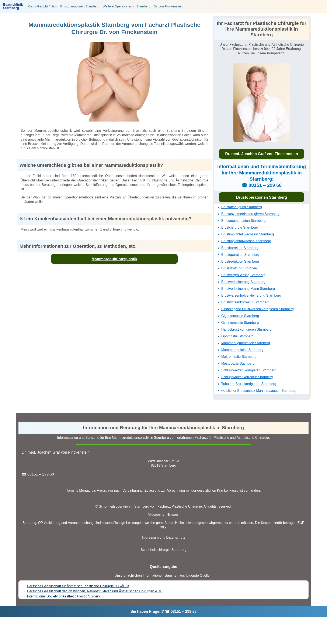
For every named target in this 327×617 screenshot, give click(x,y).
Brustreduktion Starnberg (240, 261)
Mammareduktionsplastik (114, 259)
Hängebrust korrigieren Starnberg (246, 329)
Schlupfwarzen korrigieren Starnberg (248, 370)
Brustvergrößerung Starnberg (243, 275)
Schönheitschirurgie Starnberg (163, 550)
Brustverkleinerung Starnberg (243, 282)
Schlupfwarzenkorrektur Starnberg (247, 377)
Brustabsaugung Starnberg (241, 207)
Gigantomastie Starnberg (240, 316)
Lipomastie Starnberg (237, 336)
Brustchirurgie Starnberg (239, 227)
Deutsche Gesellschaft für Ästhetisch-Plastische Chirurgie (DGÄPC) (78, 586)
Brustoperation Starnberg (240, 254)
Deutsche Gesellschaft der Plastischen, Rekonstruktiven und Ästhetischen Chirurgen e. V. (94, 591)
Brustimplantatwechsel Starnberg (246, 241)
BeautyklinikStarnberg (13, 6)
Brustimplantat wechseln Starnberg (247, 234)
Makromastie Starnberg (239, 356)
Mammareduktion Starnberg (242, 350)
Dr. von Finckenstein (168, 6)
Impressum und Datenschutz (163, 537)
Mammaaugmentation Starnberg (245, 343)
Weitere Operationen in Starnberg (126, 6)
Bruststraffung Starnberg (239, 268)
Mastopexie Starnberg (238, 363)
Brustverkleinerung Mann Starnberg (248, 288)
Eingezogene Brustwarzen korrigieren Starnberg (257, 309)
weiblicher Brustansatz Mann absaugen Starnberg (258, 390)
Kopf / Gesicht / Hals (42, 6)
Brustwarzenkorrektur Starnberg (245, 302)
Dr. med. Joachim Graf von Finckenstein (261, 154)
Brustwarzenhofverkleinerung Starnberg (251, 295)
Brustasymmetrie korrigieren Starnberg (250, 214)
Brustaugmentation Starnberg (243, 220)
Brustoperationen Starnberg (79, 6)
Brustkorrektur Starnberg (239, 248)
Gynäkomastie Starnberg (240, 322)
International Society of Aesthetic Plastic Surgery (63, 596)
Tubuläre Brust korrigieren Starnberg (248, 384)
